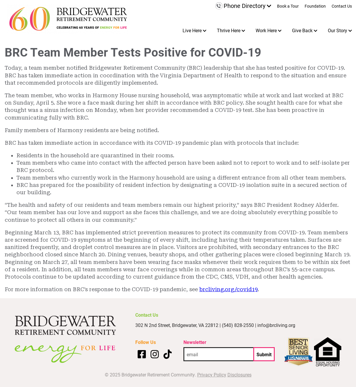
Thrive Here (228, 30)
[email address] (218, 354)
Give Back (302, 30)
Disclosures (239, 374)
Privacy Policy (211, 374)
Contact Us (342, 6)
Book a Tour (288, 6)
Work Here (266, 30)
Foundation (315, 6)
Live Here (192, 30)
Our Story (337, 30)
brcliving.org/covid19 (228, 289)
